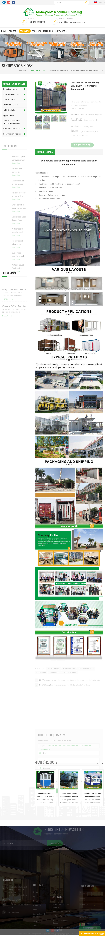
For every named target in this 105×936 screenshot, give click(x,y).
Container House (10, 89)
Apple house (8, 115)
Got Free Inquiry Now (88, 933)
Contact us (61, 31)
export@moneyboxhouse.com (72, 22)
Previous (97, 764)
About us (13, 31)
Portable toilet (9, 99)
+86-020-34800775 (36, 22)
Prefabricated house (11, 94)
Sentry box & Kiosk (10, 104)
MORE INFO (48, 31)
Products (24, 31)
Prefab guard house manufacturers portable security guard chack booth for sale (69, 795)
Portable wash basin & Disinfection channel (12, 122)
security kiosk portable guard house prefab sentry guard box (92, 795)
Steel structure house (12, 128)
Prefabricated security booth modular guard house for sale (45, 795)
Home (3, 31)
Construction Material (12, 134)
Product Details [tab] (45, 151)
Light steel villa (9, 110)
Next (102, 764)
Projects (36, 31)
